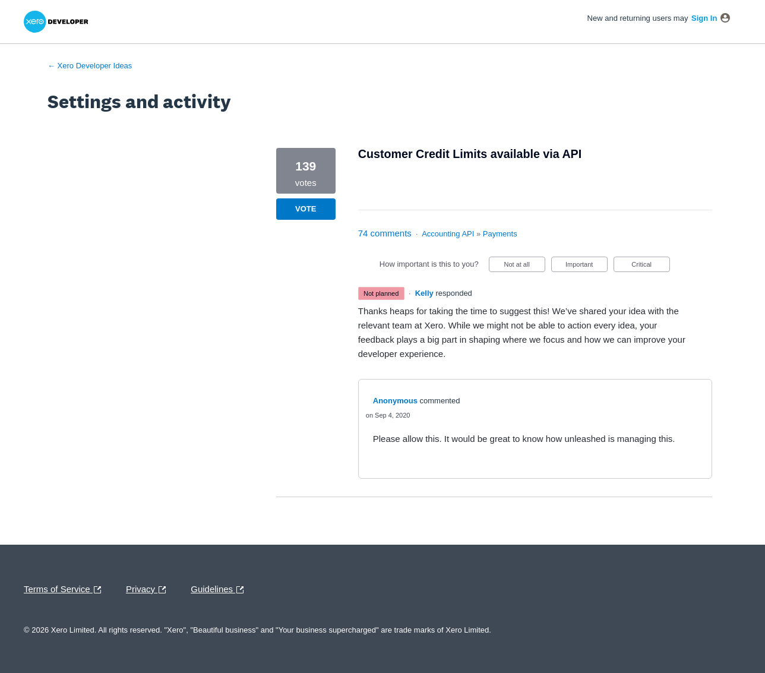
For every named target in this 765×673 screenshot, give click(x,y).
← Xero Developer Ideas (90, 65)
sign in (704, 18)
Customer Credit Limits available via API (469, 153)
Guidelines (220, 589)
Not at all (524, 266)
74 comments (385, 233)
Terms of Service (65, 589)
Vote (305, 208)
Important (586, 266)
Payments (500, 233)
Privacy (149, 589)
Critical (650, 266)
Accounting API (448, 233)
